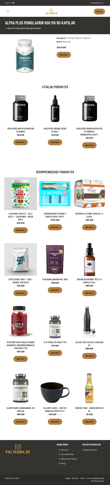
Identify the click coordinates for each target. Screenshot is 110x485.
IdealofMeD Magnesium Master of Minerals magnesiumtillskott (89, 131)
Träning (70, 38)
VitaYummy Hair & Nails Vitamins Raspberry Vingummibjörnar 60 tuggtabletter (20, 345)
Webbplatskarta (97, 481)
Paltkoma (64, 450)
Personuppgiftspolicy (95, 478)
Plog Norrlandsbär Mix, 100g (55, 279)
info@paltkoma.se (97, 3)
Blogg (63, 463)
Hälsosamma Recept (69, 459)
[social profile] (13, 3)
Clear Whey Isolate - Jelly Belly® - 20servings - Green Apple (20, 216)
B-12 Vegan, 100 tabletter (55, 342)
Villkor (82, 478)
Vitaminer (86, 38)
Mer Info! (64, 55)
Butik (99, 11)
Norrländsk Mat (67, 454)
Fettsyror (78, 38)
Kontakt (75, 478)
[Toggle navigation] (8, 11)
